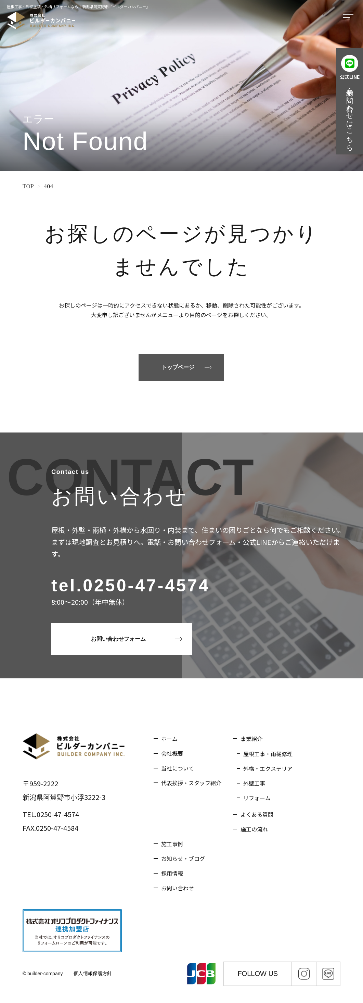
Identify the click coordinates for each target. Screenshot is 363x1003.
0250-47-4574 (146, 585)
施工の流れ (254, 829)
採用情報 (172, 873)
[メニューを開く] (349, 15)
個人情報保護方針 (93, 973)
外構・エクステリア (268, 768)
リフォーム (257, 798)
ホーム (169, 739)
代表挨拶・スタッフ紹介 (191, 783)
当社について (177, 768)
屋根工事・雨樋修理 (268, 754)
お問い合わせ (177, 888)
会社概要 (172, 753)
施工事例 (172, 844)
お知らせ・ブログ (183, 858)
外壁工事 (254, 783)
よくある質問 (257, 814)
